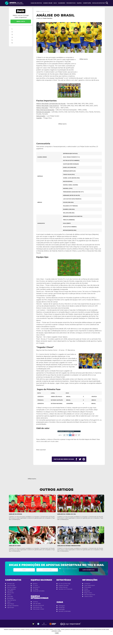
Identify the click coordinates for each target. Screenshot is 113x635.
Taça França (10, 603)
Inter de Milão (37, 603)
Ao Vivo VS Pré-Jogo (64, 583)
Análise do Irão (15, 545)
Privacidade (87, 587)
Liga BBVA (10, 591)
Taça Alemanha (11, 600)
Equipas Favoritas (63, 585)
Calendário (61, 3)
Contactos (87, 583)
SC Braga (35, 589)
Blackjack (87, 591)
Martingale (62, 609)
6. (12, 43)
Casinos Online (47, 3)
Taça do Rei (10, 592)
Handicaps (62, 607)
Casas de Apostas (36, 3)
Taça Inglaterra (11, 589)
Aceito (56, 633)
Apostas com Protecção (65, 589)
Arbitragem (62, 605)
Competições (87, 3)
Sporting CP (36, 587)
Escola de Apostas (98, 3)
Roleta (86, 589)
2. (12, 32)
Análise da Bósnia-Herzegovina (69, 545)
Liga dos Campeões (12, 605)
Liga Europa (10, 607)
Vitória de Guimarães (38, 591)
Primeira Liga (10, 583)
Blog (55, 3)
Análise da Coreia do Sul (66, 514)
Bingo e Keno (88, 592)
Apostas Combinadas (65, 611)
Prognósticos (71, 3)
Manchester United (38, 609)
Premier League (11, 587)
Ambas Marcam (63, 587)
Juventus (35, 601)
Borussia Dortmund (38, 605)
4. (12, 37)
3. (12, 34)
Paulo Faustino (47, 18)
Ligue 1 (9, 602)
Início (37, 11)
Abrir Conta (20, 21)
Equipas (79, 3)
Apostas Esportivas (89, 594)
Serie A (9, 594)
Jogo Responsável (89, 585)
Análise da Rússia (15, 514)
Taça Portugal (11, 585)
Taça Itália (10, 596)
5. (12, 40)
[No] (111, 631)
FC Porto (35, 585)
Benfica (35, 583)
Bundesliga (10, 598)
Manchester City (37, 607)
